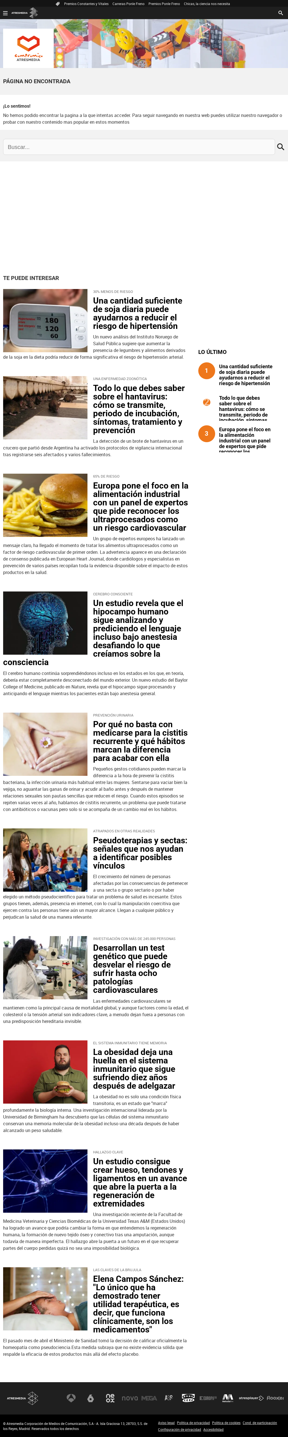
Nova (130, 1398)
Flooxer (275, 1398)
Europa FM (208, 1398)
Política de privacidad (193, 1422)
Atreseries (169, 1398)
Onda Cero (188, 1398)
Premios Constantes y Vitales (86, 3)
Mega (149, 1398)
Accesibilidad (213, 1429)
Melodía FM (227, 1398)
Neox (110, 1398)
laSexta (90, 1398)
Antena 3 (71, 1398)
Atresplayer (251, 1398)
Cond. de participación (260, 1422)
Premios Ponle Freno (164, 3)
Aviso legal (166, 1422)
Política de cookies (226, 1422)
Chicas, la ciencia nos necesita (207, 3)
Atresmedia (22, 1398)
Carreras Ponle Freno (128, 3)
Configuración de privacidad (179, 1429)
